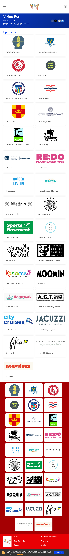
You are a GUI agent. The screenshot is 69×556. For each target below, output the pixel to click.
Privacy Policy (20, 554)
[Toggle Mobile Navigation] (4, 7)
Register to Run (20, 541)
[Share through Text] (62, 21)
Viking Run (11, 16)
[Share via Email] (59, 21)
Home (16, 537)
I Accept (59, 553)
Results (43, 545)
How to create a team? (49, 537)
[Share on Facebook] (52, 21)
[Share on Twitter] (55, 21)
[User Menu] (65, 6)
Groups (16, 545)
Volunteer (44, 541)
